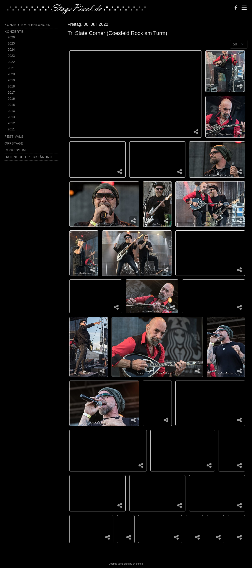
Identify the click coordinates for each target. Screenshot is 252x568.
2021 (11, 68)
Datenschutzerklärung (28, 157)
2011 (11, 129)
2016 (11, 98)
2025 (11, 43)
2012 (11, 123)
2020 (11, 74)
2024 (11, 49)
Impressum (15, 150)
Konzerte (14, 31)
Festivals (14, 136)
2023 (11, 55)
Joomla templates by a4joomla (126, 563)
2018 (11, 86)
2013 (11, 117)
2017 (11, 92)
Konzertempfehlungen (27, 25)
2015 (11, 105)
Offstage (14, 143)
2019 (11, 80)
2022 (11, 62)
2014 (11, 111)
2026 (11, 37)
